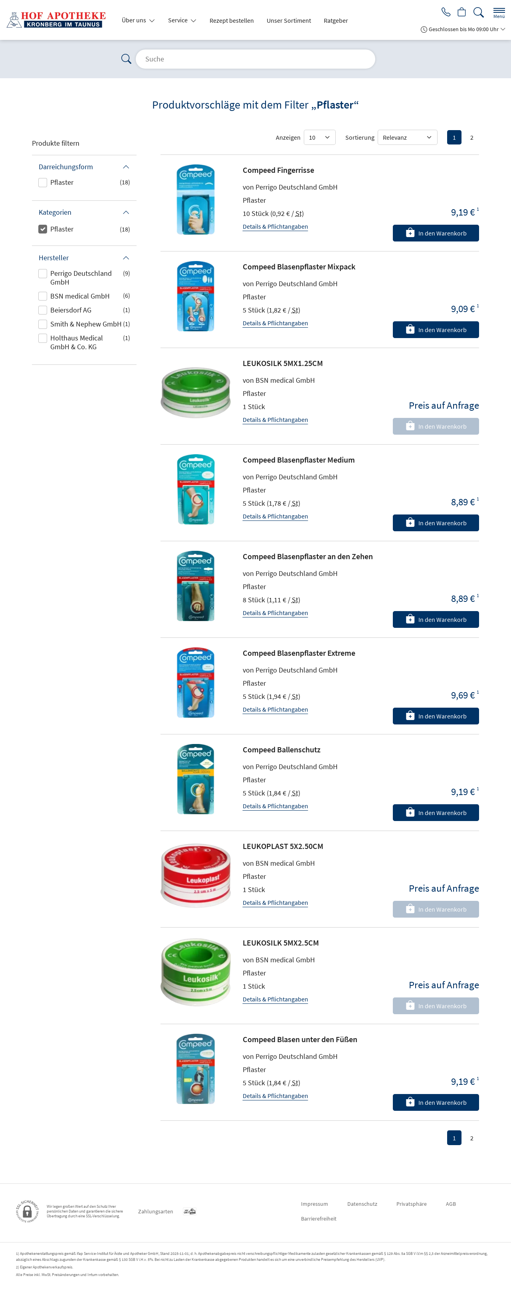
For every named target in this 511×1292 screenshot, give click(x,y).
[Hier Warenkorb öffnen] (461, 13)
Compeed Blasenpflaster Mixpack (299, 266)
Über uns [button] (134, 20)
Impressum (314, 1203)
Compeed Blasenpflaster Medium (299, 460)
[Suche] (478, 12)
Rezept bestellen (232, 20)
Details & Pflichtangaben (275, 226)
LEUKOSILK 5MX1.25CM (283, 363)
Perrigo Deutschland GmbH (81, 278)
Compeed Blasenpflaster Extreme (299, 653)
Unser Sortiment (289, 20)
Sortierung (359, 137)
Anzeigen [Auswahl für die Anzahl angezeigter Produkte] (288, 137)
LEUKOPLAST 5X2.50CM (283, 846)
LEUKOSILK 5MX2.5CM (281, 943)
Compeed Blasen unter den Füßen (300, 1039)
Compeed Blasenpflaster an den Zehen (308, 556)
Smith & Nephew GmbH (86, 323)
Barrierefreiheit (319, 1218)
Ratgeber (336, 20)
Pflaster (61, 182)
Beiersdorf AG (70, 310)
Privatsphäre (411, 1203)
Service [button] (178, 20)
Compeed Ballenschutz (282, 749)
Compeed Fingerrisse (278, 170)
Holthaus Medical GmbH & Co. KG (76, 342)
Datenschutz (362, 1203)
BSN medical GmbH (80, 296)
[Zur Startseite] (59, 20)
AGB (451, 1203)
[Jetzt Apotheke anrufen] (444, 13)
